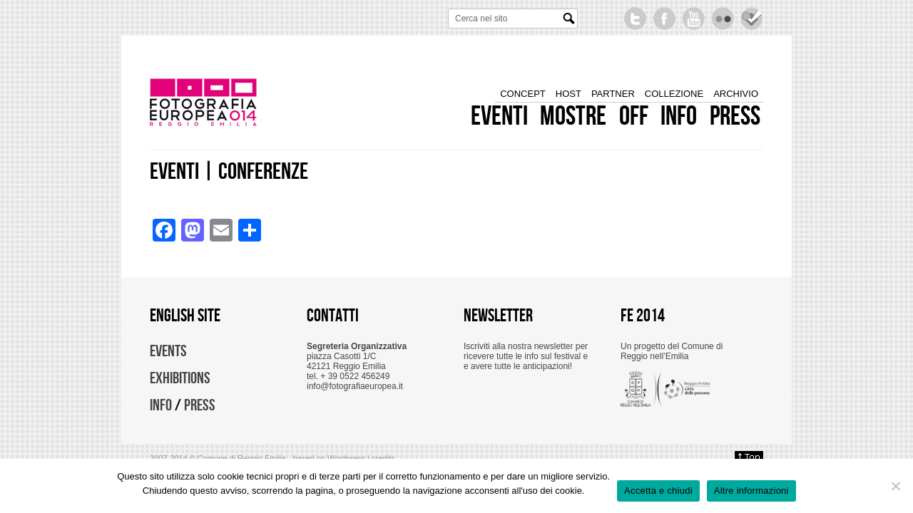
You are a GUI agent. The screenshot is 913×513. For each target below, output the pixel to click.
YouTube (694, 18)
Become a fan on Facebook (664, 18)
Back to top (749, 458)
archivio (735, 94)
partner (613, 94)
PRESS (199, 405)
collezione (674, 94)
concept (523, 94)
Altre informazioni (751, 490)
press (735, 117)
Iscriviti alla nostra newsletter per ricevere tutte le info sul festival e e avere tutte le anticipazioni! (526, 356)
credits (383, 458)
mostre (573, 117)
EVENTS (168, 351)
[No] (895, 486)
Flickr (723, 18)
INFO (161, 405)
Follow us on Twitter (635, 18)
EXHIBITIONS (180, 378)
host (568, 94)
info (678, 117)
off (633, 117)
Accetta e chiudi (658, 490)
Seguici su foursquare (752, 18)
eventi (499, 117)
